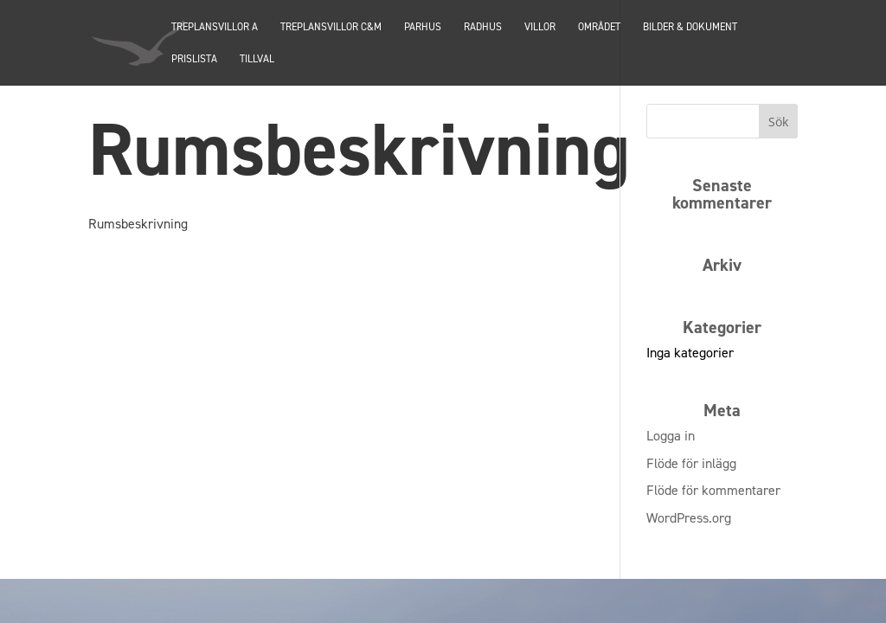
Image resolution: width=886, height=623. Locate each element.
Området (599, 28)
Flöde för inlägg (691, 463)
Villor (539, 28)
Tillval (257, 60)
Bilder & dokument (690, 28)
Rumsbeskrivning (138, 224)
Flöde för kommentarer (713, 490)
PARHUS (422, 28)
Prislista (194, 60)
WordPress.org (688, 518)
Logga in (670, 436)
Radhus (483, 28)
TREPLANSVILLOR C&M (331, 28)
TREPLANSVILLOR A (214, 28)
